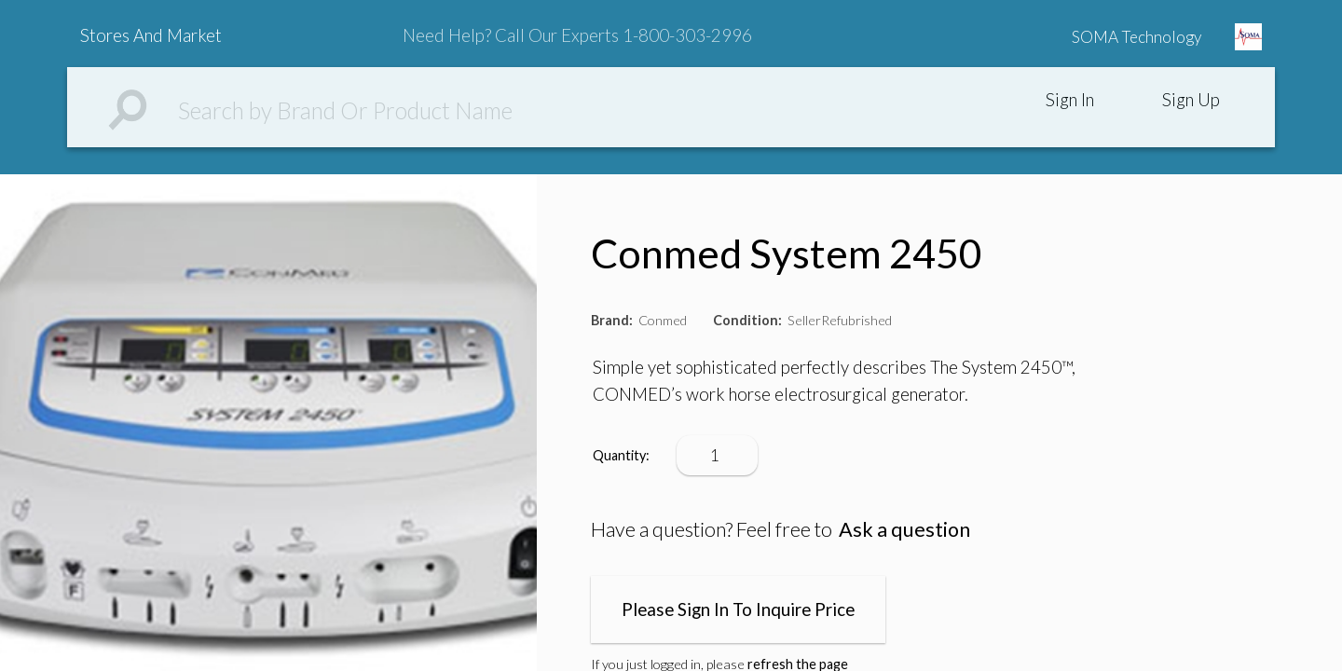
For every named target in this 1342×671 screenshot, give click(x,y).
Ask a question (904, 529)
